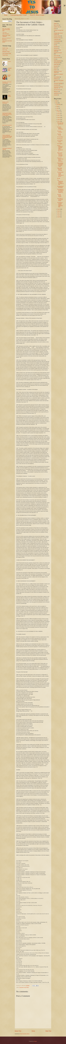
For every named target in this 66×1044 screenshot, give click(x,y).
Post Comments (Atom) (24, 1033)
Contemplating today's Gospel (18, 15)
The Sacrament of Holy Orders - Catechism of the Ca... (60, 174)
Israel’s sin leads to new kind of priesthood (60, 159)
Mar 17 (59, 115)
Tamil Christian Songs (6, 53)
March (57, 110)
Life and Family (57, 57)
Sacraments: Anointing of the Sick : (58, 87)
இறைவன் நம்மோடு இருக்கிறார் (6, 39)
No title (58, 178)
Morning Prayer (57, 62)
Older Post (48, 1031)
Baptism (55, 23)
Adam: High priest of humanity (59, 169)
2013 (56, 100)
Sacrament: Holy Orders (24, 987)
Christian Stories (57, 36)
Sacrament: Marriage (58, 83)
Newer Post (18, 1031)
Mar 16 (59, 117)
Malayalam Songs (5, 51)
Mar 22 (59, 111)
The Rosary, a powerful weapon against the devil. (60, 204)
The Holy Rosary (57, 89)
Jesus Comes (9, 96)
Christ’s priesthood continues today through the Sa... (60, 148)
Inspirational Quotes (58, 52)
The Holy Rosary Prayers (59, 195)
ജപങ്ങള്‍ (56, 94)
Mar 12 (59, 211)
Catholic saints (57, 26)
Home (5, 15)
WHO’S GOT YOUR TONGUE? (6, 36)
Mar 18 (59, 113)
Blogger (35, 1041)
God (55, 44)
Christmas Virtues (57, 37)
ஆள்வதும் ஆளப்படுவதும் (5, 33)
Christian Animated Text (58, 30)
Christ (55, 28)
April (57, 108)
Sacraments (56, 85)
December (58, 104)
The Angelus (59, 143)
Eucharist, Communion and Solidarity (6, 82)
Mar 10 (59, 214)
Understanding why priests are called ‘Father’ (60, 165)
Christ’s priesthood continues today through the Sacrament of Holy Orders (7, 137)
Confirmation (56, 39)
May (57, 106)
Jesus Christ (56, 55)
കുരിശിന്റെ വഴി (57, 93)
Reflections (56, 78)
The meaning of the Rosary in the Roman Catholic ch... (60, 191)
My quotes (56, 66)
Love (55, 59)
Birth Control (56, 25)
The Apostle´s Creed (60, 141)
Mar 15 (59, 119)
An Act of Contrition (59, 131)
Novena (55, 67)
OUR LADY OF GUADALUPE (60, 124)
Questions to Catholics (58, 74)
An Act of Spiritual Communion (60, 128)
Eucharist (56, 43)
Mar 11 (59, 212)
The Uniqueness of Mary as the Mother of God (60, 182)
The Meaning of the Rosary (60, 187)
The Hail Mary (60, 136)
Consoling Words (57, 41)
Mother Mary (9, 76)
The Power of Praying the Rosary (60, 199)
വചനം (9, 61)
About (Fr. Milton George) (37, 15)
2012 (56, 102)
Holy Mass (56, 46)
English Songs (5, 48)
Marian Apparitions (57, 60)
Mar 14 (59, 121)
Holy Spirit (56, 48)
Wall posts (56, 91)
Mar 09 (59, 216)
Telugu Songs (5, 55)
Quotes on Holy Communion (5, 102)
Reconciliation (56, 77)
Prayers (55, 69)
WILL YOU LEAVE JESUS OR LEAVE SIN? (6, 29)
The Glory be (59, 138)
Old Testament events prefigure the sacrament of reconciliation (7, 114)
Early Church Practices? (7, 125)
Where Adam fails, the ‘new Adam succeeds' (60, 154)
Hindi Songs (4, 49)
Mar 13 (59, 209)
